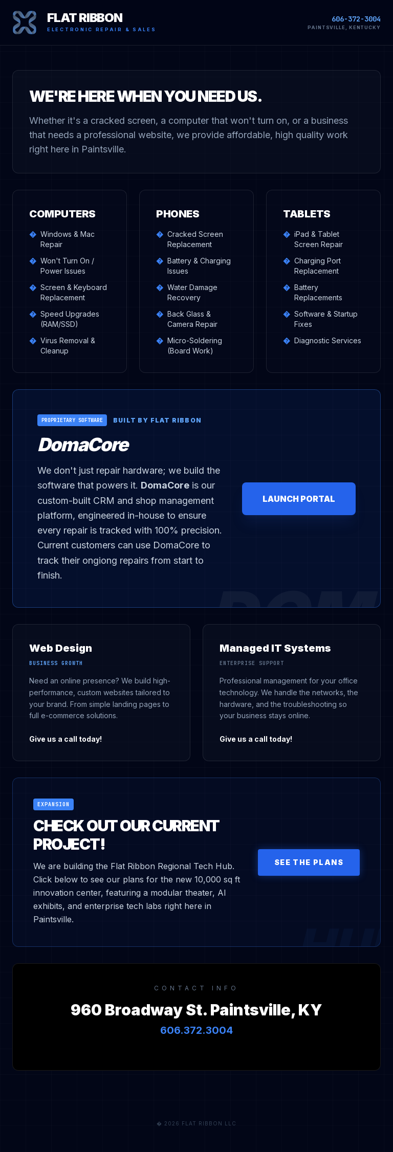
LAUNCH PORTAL (299, 499)
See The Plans (308, 862)
